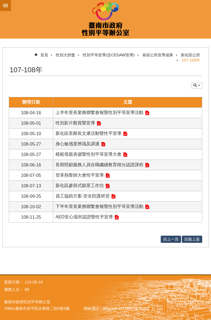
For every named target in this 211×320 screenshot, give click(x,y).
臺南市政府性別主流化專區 (105, 19)
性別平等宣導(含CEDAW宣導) (109, 55)
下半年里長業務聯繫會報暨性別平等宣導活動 (99, 206)
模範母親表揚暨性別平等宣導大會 (88, 154)
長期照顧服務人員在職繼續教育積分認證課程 (99, 164)
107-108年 (191, 60)
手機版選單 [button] (5, 5)
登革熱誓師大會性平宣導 (79, 175)
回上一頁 (171, 239)
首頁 (44, 55)
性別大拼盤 (65, 55)
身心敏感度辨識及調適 (77, 143)
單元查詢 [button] (196, 85)
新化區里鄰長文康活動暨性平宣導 (88, 133)
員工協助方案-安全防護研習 (82, 196)
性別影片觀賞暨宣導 (75, 123)
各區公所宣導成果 (157, 55)
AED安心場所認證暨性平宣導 (84, 217)
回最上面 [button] (192, 239)
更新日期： (13, 282)
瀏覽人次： (13, 289)
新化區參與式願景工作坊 (79, 185)
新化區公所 (190, 55)
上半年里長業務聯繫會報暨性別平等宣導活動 (99, 112)
